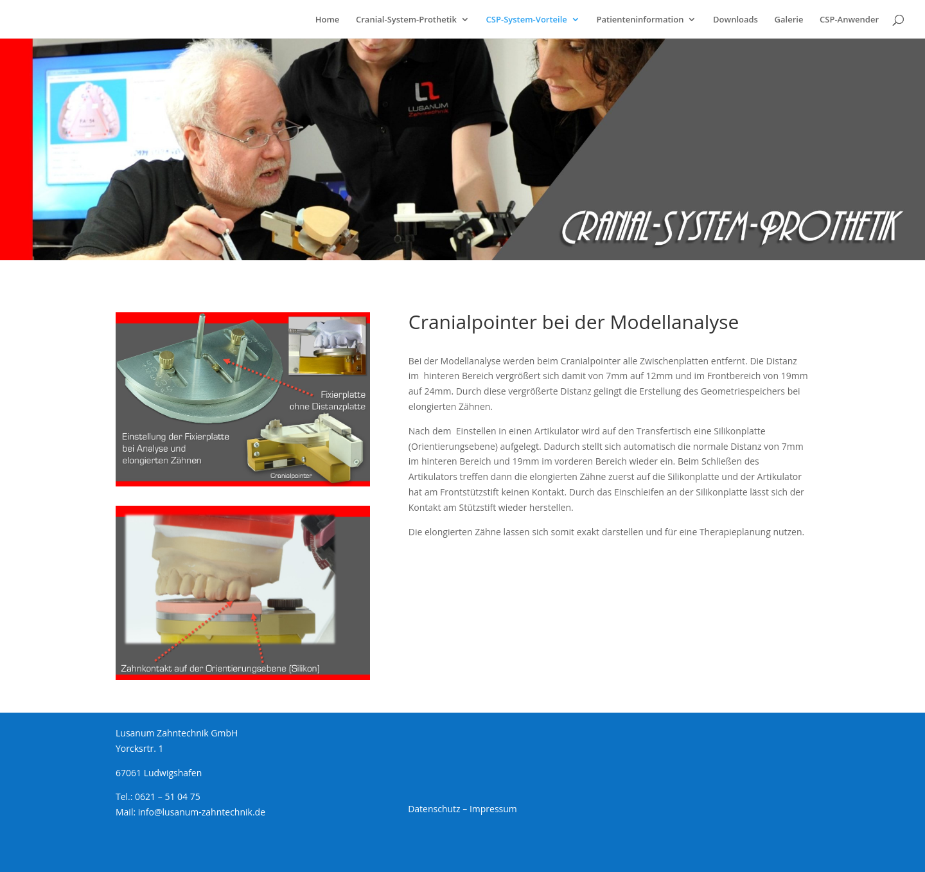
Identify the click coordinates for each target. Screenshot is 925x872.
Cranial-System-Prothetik (406, 20)
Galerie (789, 20)
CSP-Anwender (849, 20)
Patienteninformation (639, 20)
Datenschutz (434, 809)
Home (327, 20)
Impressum (493, 809)
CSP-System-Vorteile (526, 20)
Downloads (735, 20)
